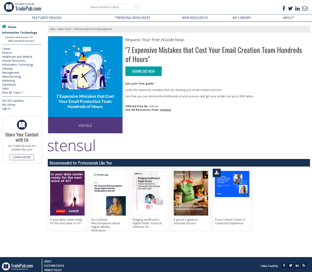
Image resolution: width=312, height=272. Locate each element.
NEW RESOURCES (195, 18)
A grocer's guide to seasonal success (186, 221)
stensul (165, 110)
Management (10, 72)
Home (12, 27)
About (48, 261)
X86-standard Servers (21, 41)
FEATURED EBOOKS (46, 18)
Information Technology (19, 32)
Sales (5, 88)
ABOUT (288, 18)
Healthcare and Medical (17, 56)
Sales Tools (64, 29)
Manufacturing (11, 76)
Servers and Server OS (19, 37)
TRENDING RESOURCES (132, 18)
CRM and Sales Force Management (92, 29)
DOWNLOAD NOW (143, 71)
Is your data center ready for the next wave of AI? (66, 221)
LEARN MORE (22, 157)
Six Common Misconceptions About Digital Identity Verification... (105, 225)
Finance (7, 53)
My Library (9, 104)
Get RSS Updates (13, 100)
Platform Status (54, 265)
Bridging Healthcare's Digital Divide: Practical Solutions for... (147, 223)
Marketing (8, 80)
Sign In (6, 108)
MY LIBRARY (242, 18)
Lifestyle (7, 68)
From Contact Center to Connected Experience (230, 221)
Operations (9, 84)
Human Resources (14, 60)
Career (6, 49)
